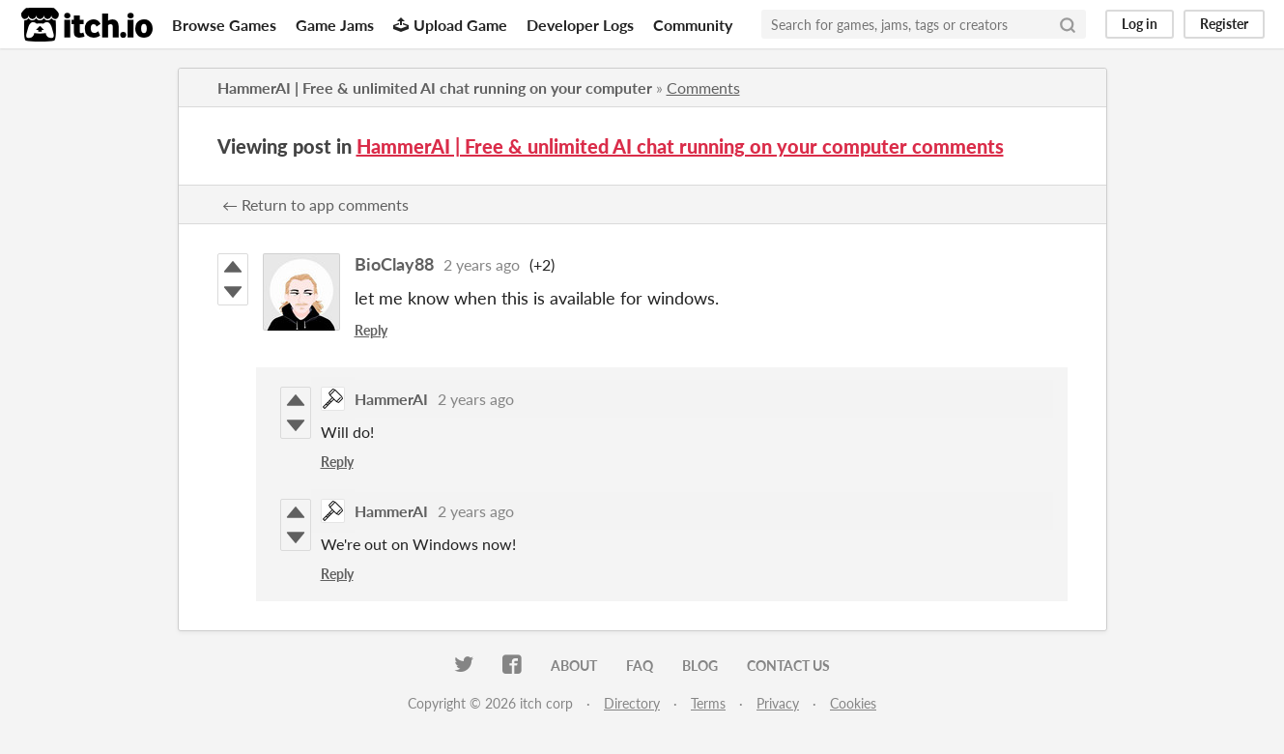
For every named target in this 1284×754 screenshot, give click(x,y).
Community (692, 24)
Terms (708, 703)
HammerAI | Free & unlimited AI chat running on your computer (434, 87)
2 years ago (481, 264)
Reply (371, 330)
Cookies (853, 703)
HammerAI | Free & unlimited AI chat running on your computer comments (680, 146)
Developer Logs (580, 24)
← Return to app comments (315, 204)
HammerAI (391, 399)
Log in (1139, 23)
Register (1224, 23)
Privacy (777, 703)
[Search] (1067, 24)
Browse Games (224, 24)
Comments (703, 87)
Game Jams (335, 24)
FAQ (639, 665)
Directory (632, 703)
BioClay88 (394, 264)
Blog (700, 665)
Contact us (788, 665)
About (574, 665)
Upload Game (450, 24)
